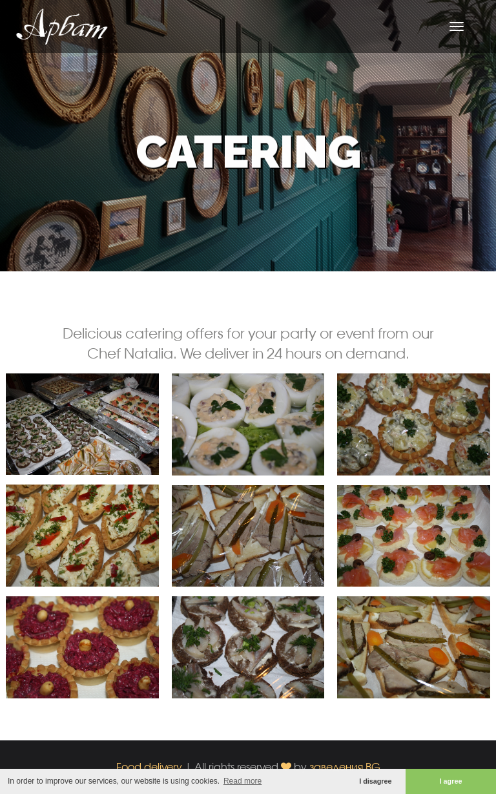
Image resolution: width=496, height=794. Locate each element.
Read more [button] (242, 781)
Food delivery (149, 766)
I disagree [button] (375, 781)
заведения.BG (344, 766)
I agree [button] (451, 781)
